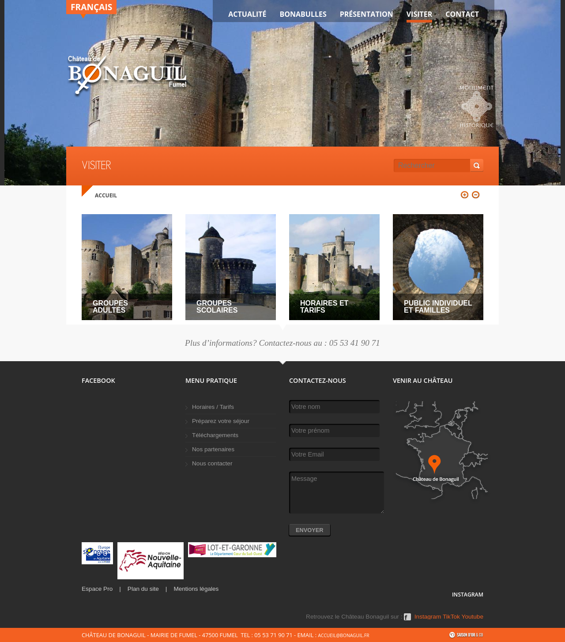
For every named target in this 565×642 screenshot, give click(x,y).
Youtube (472, 616)
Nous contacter (212, 463)
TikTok (451, 616)
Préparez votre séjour (220, 421)
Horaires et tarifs (324, 306)
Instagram (427, 616)
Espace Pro (97, 588)
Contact (462, 14)
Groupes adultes (110, 306)
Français (91, 7)
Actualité (247, 14)
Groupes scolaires (216, 306)
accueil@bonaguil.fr (343, 635)
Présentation (366, 14)
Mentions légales (195, 588)
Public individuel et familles (438, 306)
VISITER (420, 14)
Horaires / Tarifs (213, 407)
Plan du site (143, 588)
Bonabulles (303, 14)
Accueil (106, 195)
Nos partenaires (213, 449)
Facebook (407, 619)
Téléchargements (215, 435)
